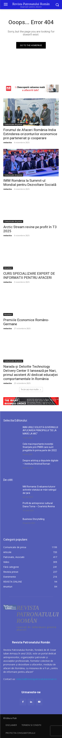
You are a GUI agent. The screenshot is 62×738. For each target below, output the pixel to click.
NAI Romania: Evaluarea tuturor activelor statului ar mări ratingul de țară (39, 489)
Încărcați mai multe (31, 389)
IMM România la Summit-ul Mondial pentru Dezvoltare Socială (29, 183)
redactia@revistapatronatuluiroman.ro (36, 679)
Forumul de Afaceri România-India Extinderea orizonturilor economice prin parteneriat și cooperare (30, 134)
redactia (7, 142)
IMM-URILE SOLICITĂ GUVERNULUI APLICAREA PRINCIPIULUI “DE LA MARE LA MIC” (40, 430)
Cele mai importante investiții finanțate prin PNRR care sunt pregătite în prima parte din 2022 (40, 447)
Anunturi (8, 268)
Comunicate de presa (13, 124)
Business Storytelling (33, 519)
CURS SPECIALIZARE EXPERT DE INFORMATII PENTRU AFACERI (29, 276)
